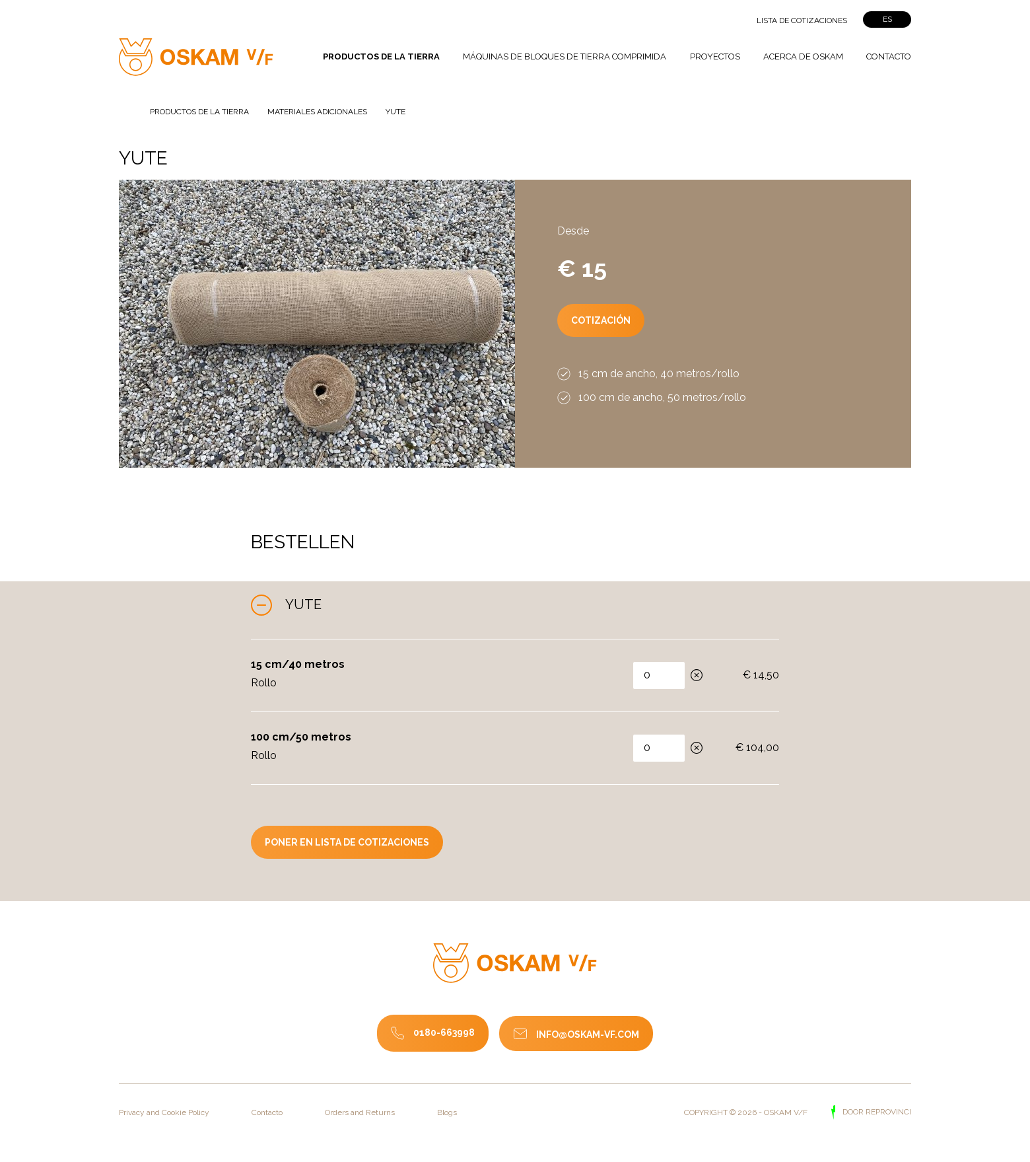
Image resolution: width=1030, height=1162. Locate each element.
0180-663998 (444, 1032)
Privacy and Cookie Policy (164, 1112)
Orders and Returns (360, 1112)
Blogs (447, 1112)
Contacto (888, 56)
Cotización (601, 320)
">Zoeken (716, 20)
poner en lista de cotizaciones (347, 842)
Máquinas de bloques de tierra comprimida (564, 56)
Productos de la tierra (381, 56)
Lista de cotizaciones (802, 20)
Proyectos (715, 56)
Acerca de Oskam (803, 56)
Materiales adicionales (318, 111)
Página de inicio (126, 108)
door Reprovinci (876, 1112)
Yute (303, 604)
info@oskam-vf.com (587, 1034)
